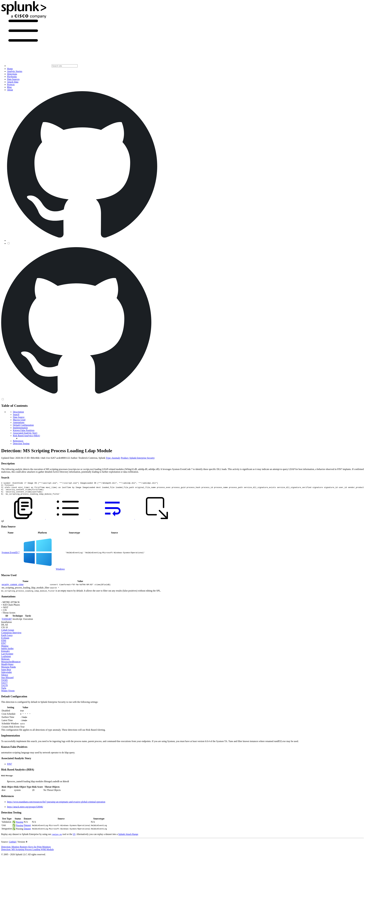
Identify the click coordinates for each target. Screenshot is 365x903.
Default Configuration (23, 425)
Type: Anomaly (113, 458)
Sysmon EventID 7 (11, 555)
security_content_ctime (12, 587)
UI (74, 837)
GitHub (12, 844)
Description (18, 412)
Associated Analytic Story (25, 433)
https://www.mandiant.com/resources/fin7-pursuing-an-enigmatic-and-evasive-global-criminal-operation (56, 804)
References (18, 441)
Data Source (18, 417)
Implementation (20, 427)
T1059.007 (7, 621)
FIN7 (9, 766)
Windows (60, 571)
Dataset (27, 828)
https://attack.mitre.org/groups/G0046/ (25, 809)
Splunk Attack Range (128, 837)
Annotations (18, 422)
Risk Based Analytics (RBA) (26, 435)
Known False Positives (23, 430)
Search (16, 414)
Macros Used (19, 420)
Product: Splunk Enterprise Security (138, 458)
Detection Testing (21, 443)
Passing (19, 824)
